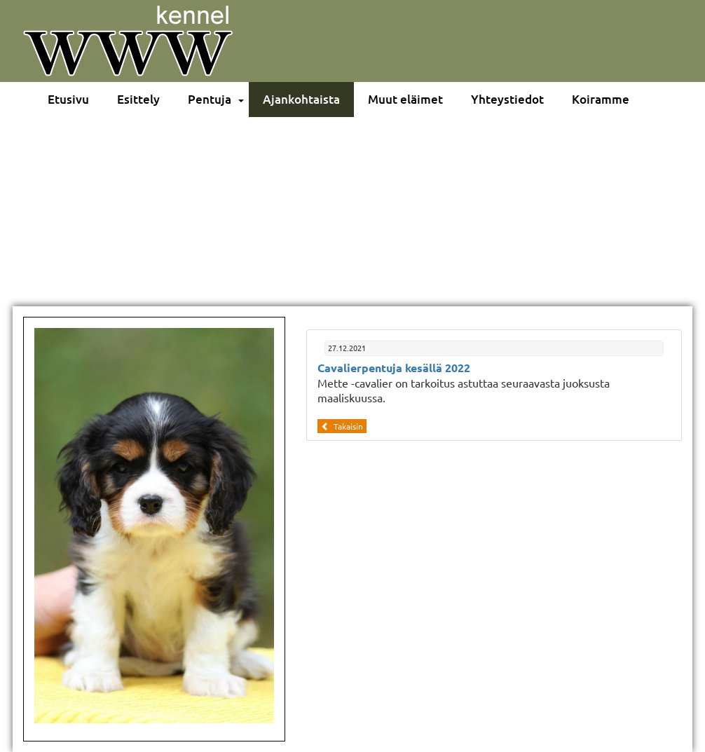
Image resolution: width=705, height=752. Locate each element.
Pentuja (209, 99)
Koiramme (600, 99)
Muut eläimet (405, 99)
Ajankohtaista (301, 99)
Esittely (138, 99)
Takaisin (342, 426)
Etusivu (68, 99)
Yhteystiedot (507, 99)
